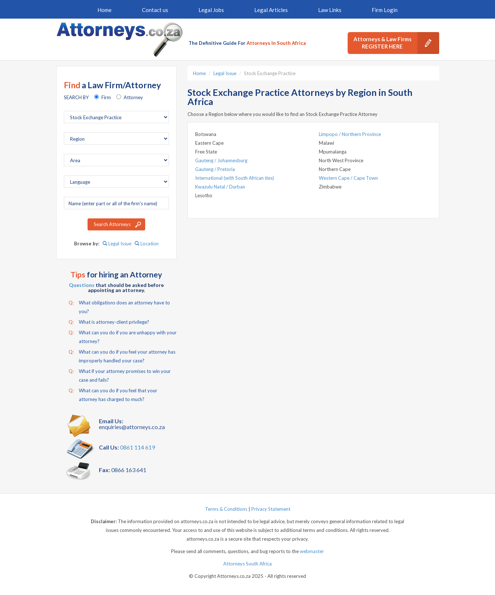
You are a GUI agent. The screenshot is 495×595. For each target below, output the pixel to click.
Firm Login (385, 10)
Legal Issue (117, 243)
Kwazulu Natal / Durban (220, 187)
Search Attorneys (112, 224)
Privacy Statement (270, 509)
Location (147, 243)
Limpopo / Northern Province (350, 134)
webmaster (312, 551)
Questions (81, 285)
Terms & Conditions (226, 509)
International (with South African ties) (234, 178)
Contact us (155, 10)
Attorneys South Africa (247, 564)
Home (104, 10)
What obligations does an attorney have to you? (119, 306)
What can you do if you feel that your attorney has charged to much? (113, 394)
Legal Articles (271, 10)
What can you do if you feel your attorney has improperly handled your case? (122, 355)
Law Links (329, 10)
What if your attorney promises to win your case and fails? (120, 375)
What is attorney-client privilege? (109, 322)
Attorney (133, 97)
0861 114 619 (137, 447)
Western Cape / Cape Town (348, 178)
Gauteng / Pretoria (215, 169)
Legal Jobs (211, 10)
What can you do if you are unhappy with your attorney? (123, 336)
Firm (106, 97)
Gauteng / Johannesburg (221, 160)
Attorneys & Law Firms (396, 43)
